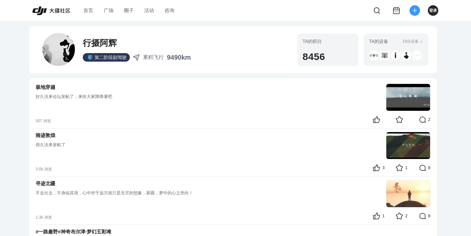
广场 (108, 10)
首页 (88, 10)
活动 (149, 10)
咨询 (169, 10)
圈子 (129, 10)
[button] (374, 55)
